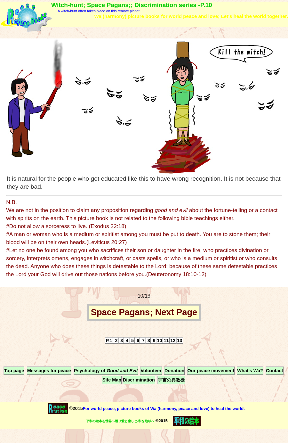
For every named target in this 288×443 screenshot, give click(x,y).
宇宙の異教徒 (171, 379)
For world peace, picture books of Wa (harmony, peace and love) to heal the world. (164, 408)
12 (172, 340)
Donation (174, 370)
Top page (14, 370)
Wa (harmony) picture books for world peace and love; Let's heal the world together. (191, 16)
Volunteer (150, 370)
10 (159, 340)
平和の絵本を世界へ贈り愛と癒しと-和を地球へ (120, 421)
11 (166, 340)
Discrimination (139, 379)
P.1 (109, 340)
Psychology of (106, 370)
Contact (274, 370)
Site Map (111, 379)
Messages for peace (49, 370)
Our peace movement (211, 370)
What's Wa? (250, 370)
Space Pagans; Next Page (144, 312)
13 (179, 340)
